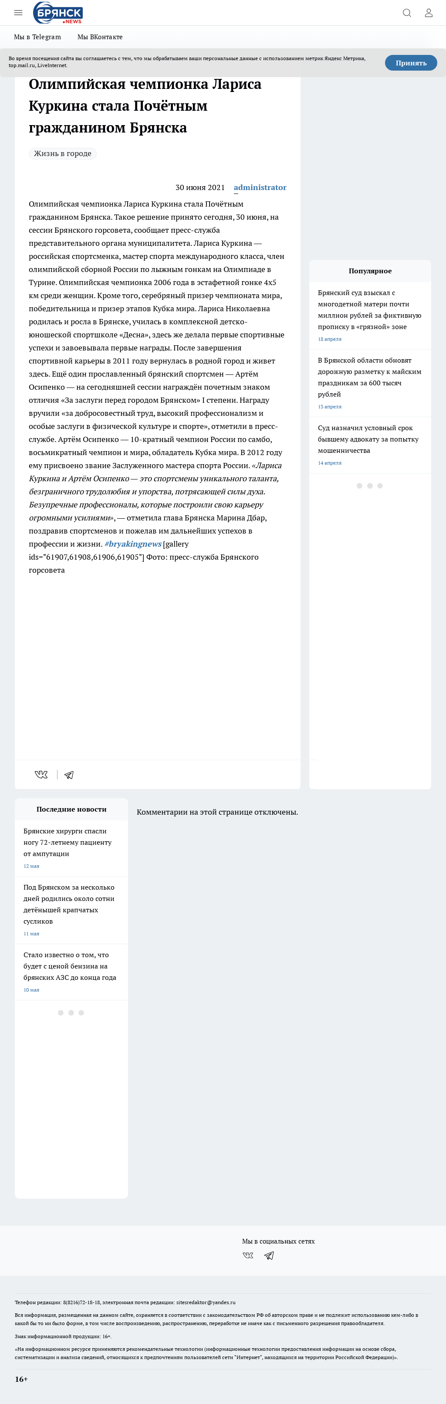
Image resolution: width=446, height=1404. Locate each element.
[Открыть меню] (18, 12)
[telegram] (72, 774)
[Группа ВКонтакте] (248, 1255)
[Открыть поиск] (407, 12)
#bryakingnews (132, 544)
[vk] (42, 774)
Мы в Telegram (37, 37)
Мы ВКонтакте (100, 37)
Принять (411, 62)
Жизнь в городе (62, 153)
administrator (260, 187)
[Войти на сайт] (428, 12)
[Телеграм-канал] (269, 1255)
